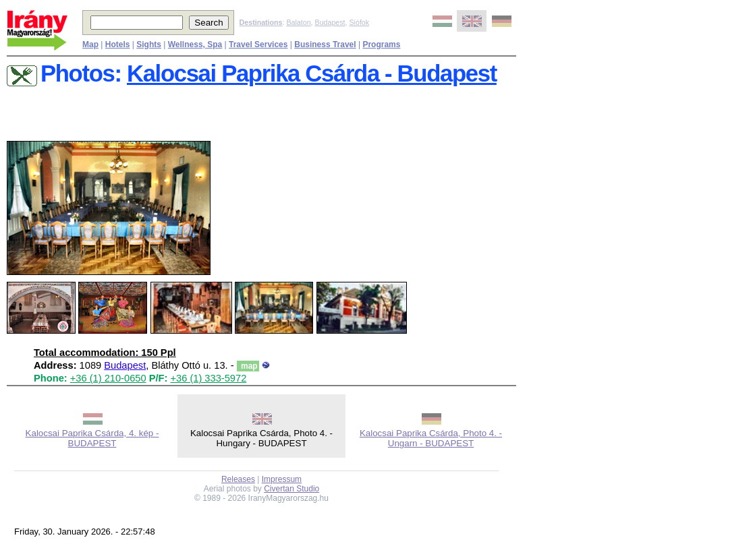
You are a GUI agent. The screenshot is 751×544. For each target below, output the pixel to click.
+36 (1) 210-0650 (108, 378)
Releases (238, 479)
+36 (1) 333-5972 (208, 378)
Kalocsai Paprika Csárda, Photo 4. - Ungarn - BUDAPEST (431, 438)
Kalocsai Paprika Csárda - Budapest (312, 73)
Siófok (359, 22)
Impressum (282, 479)
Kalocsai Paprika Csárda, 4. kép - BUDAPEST (92, 438)
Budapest (330, 22)
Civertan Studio (291, 488)
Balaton (298, 22)
